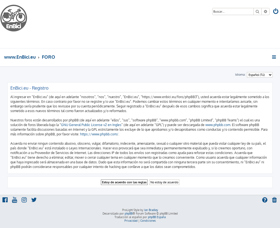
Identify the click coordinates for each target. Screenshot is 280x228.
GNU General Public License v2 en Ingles (91, 125)
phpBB (129, 213)
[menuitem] (276, 12)
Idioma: (240, 74)
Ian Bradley (151, 210)
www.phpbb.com (217, 125)
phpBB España (157, 217)
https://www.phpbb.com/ (99, 134)
